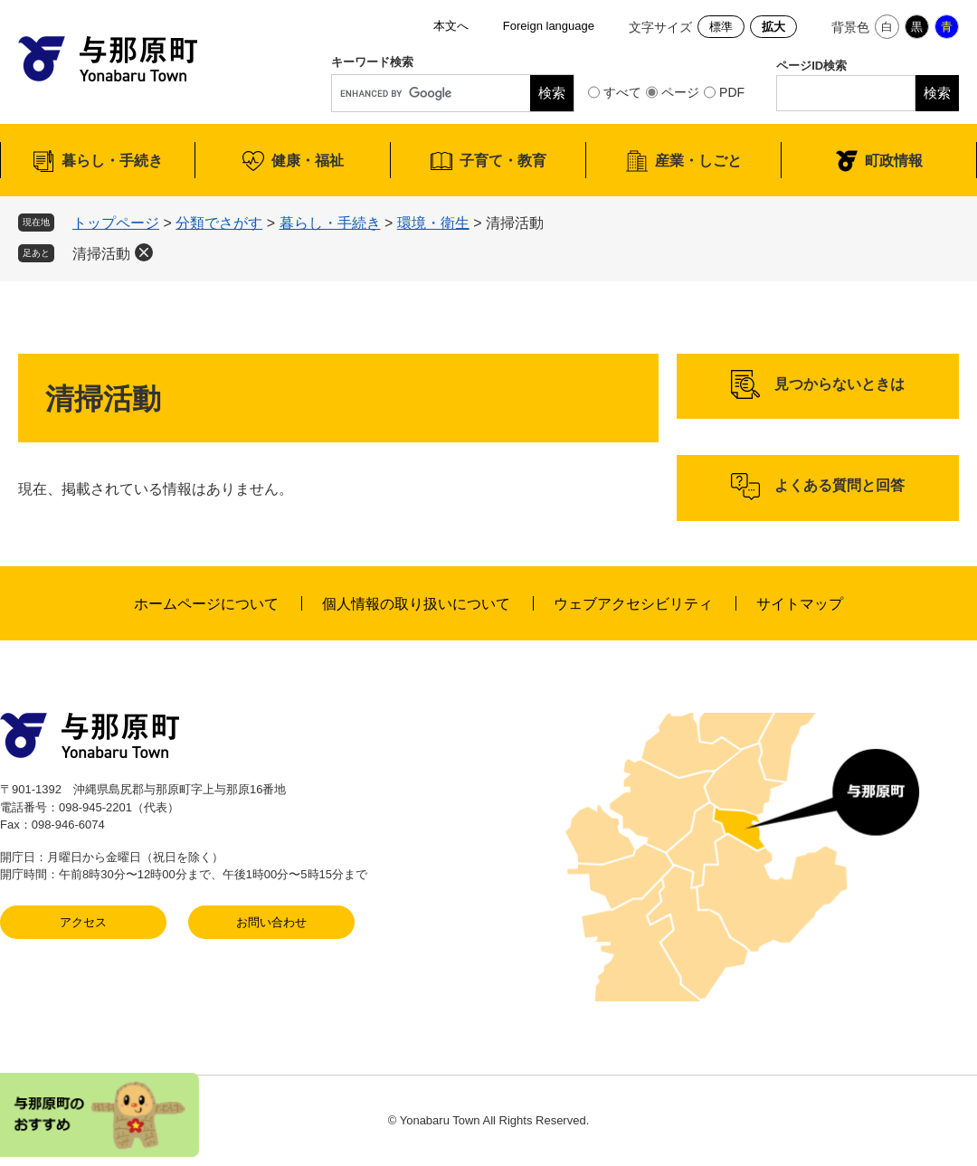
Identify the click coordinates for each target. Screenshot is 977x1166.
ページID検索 (811, 65)
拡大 (773, 26)
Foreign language (548, 26)
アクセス (83, 922)
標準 (721, 26)
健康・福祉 (307, 160)
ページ (680, 92)
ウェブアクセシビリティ (633, 603)
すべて (622, 92)
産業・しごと (698, 160)
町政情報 (894, 160)
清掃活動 (101, 253)
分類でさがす (218, 223)
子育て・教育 (503, 160)
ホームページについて (206, 603)
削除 (144, 252)
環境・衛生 (433, 223)
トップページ (115, 223)
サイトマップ (799, 603)
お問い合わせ (271, 922)
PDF (732, 92)
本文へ (451, 26)
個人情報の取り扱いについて (416, 603)
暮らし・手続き (112, 160)
